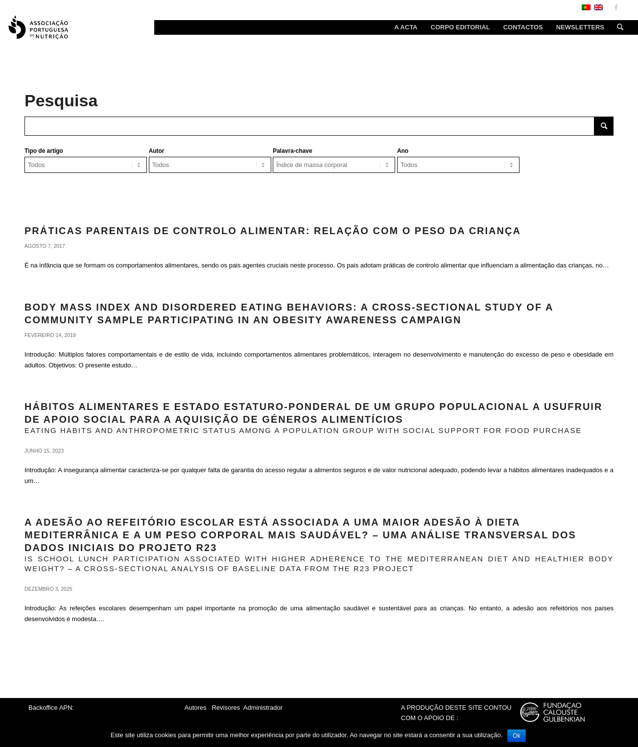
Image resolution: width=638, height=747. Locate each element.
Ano (402, 150)
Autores (196, 707)
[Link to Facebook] (616, 7)
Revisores (225, 707)
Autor (157, 150)
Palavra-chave (292, 150)
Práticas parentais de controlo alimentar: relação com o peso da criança (272, 230)
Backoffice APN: (51, 707)
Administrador (263, 707)
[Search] (617, 27)
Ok (516, 735)
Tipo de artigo (43, 150)
